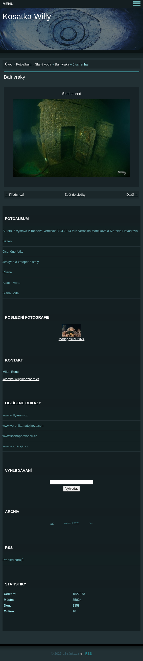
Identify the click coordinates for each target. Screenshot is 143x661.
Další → (132, 194)
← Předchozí (14, 194)
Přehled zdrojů (13, 560)
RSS (88, 653)
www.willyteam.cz (15, 415)
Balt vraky (62, 64)
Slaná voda (43, 64)
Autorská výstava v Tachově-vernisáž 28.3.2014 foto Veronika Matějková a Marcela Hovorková (70, 231)
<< (52, 523)
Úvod (9, 64)
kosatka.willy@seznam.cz (21, 379)
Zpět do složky (75, 194)
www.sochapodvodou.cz (20, 436)
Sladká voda (11, 283)
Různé (7, 272)
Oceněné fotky (13, 251)
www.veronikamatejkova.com (23, 425)
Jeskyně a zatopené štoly (21, 262)
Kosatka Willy (27, 16)
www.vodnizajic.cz (16, 446)
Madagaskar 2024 (71, 339)
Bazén (7, 241)
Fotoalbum (23, 64)
